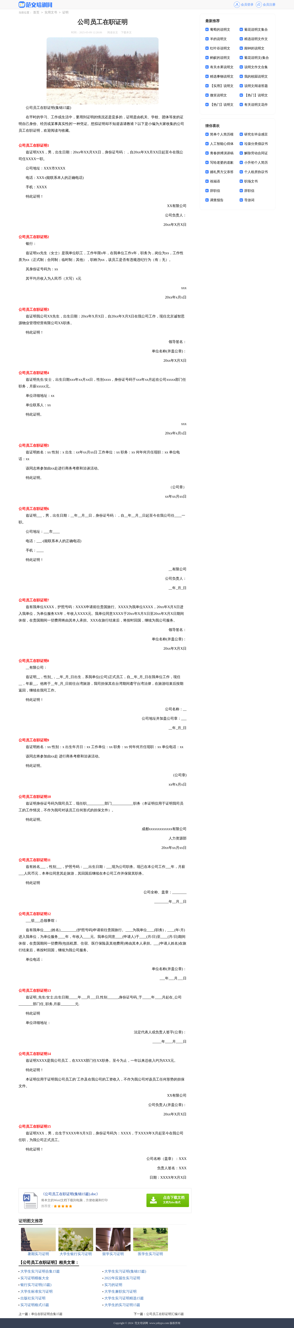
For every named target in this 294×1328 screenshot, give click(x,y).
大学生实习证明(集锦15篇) (125, 1271)
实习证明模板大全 (34, 1278)
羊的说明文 (218, 39)
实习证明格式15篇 (34, 1305)
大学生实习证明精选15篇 (124, 1298)
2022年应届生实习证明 (122, 1278)
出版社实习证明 (32, 1298)
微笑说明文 (218, 95)
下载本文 (126, 32)
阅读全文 (112, 32)
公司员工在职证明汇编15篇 (165, 1314)
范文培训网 (141, 1323)
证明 (65, 12)
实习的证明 (113, 1285)
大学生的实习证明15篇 (122, 1305)
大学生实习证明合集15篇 (40, 1271)
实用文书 (51, 12)
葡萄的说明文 (220, 29)
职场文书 (251, 181)
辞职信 (215, 190)
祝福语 (215, 181)
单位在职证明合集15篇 (46, 1314)
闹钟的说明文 (254, 48)
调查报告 (216, 200)
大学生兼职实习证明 (120, 1291)
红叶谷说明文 (220, 48)
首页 (36, 12)
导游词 (249, 200)
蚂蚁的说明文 (220, 57)
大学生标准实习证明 (36, 1291)
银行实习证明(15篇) (36, 1285)
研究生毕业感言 (256, 134)
